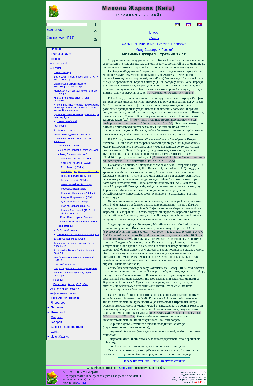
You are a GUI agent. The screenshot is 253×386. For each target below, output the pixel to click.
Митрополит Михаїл (68, 153)
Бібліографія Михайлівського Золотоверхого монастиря (70, 89)
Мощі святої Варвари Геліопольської (77, 157)
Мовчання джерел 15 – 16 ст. (77, 167)
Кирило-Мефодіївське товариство (72, 141)
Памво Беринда (62, 75)
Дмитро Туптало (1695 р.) (75, 213)
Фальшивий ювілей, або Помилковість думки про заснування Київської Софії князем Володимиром (76, 112)
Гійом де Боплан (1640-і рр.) (76, 185)
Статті (57, 70)
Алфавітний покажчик (63, 312)
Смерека (57, 339)
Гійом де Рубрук (66, 136)
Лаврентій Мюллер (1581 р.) (76, 171)
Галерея (56, 344)
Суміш (55, 355)
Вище (155, 360)
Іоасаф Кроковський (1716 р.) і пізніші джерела (78, 224)
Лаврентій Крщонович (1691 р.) (78, 209)
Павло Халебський (67, 127)
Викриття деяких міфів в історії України (75, 285)
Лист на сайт (55, 29)
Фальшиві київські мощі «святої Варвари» (154, 44)
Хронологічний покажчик (65, 307)
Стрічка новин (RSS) (60, 37)
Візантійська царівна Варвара (76, 230)
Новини (56, 49)
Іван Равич (60, 131)
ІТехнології (58, 333)
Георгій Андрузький (64, 280)
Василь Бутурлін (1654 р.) (75, 190)
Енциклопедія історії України (70, 302)
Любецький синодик (68, 244)
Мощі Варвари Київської (73, 162)
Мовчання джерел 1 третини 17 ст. (80, 181)
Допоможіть (126, 367)
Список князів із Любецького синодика (78, 249)
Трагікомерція (65, 239)
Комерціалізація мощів (73, 199)
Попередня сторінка (136, 360)
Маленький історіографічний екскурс (77, 235)
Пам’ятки (57, 328)
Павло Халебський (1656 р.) (76, 195)
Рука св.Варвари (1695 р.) (75, 218)
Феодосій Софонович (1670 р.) (78, 204)
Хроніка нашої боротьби (67, 349)
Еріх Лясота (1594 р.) (72, 176)
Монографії (60, 65)
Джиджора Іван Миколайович (70, 253)
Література (58, 322)
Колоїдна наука (61, 55)
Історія (55, 60)
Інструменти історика (65, 317)
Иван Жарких (60, 360)
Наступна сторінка (173, 360)
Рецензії (58, 297)
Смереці (81, 383)
